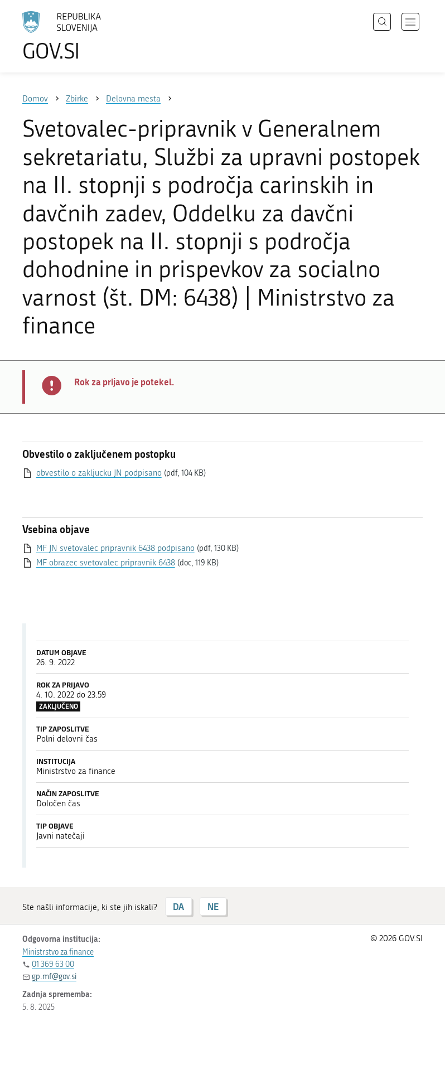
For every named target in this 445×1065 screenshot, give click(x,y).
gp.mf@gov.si (54, 976)
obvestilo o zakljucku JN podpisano (99, 473)
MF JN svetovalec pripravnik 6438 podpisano (115, 548)
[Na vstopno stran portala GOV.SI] (78, 36)
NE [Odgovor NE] (213, 906)
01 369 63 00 (53, 964)
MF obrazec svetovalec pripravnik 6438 (105, 563)
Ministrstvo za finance (58, 952)
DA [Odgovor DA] (178, 906)
